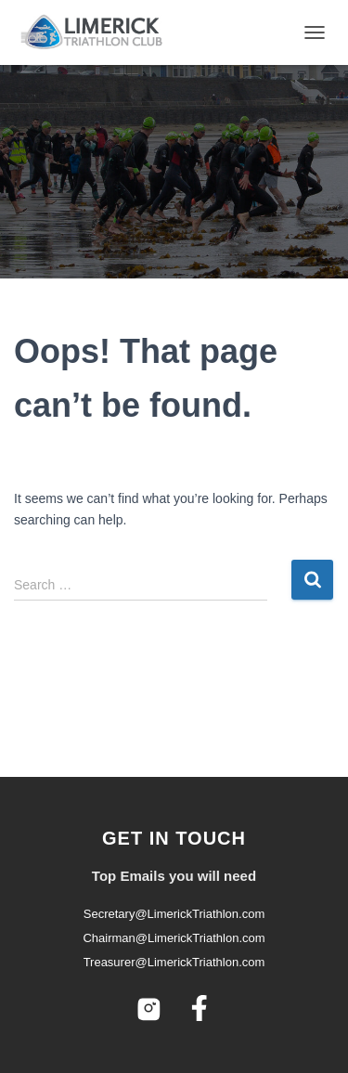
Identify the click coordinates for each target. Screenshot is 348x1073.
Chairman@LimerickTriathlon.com (173, 938)
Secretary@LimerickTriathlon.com (174, 914)
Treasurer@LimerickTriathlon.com (174, 962)
